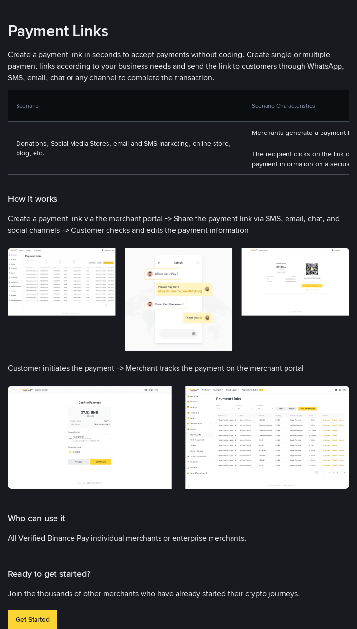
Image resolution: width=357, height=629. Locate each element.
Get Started (33, 619)
